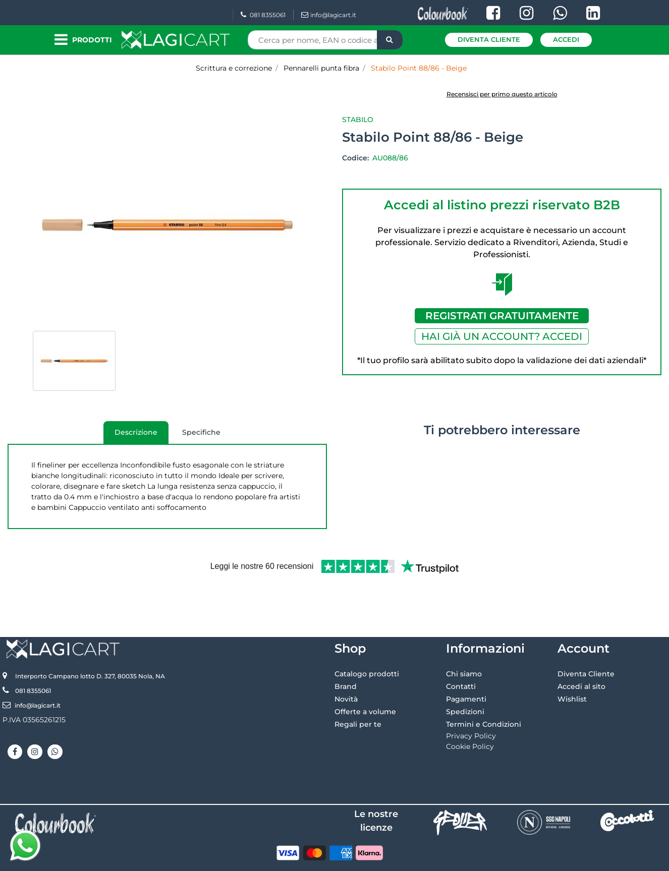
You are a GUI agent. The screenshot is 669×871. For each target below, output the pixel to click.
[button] (390, 39)
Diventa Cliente (489, 39)
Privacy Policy (471, 702)
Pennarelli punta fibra (321, 68)
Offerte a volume (365, 678)
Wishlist (572, 665)
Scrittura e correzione (234, 68)
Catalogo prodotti (366, 640)
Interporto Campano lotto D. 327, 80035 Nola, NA (90, 643)
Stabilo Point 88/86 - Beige (419, 68)
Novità (346, 665)
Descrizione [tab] (130, 436)
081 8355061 (263, 15)
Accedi (566, 39)
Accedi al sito (581, 653)
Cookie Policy (470, 713)
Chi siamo (464, 640)
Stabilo (357, 119)
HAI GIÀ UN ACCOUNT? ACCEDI (501, 336)
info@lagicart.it (328, 15)
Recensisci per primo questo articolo (502, 94)
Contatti (461, 653)
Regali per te (357, 690)
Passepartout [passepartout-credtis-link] (378, 859)
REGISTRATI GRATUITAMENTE (502, 316)
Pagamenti (466, 665)
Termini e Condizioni (483, 690)
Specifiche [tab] (201, 432)
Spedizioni (465, 678)
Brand (345, 653)
